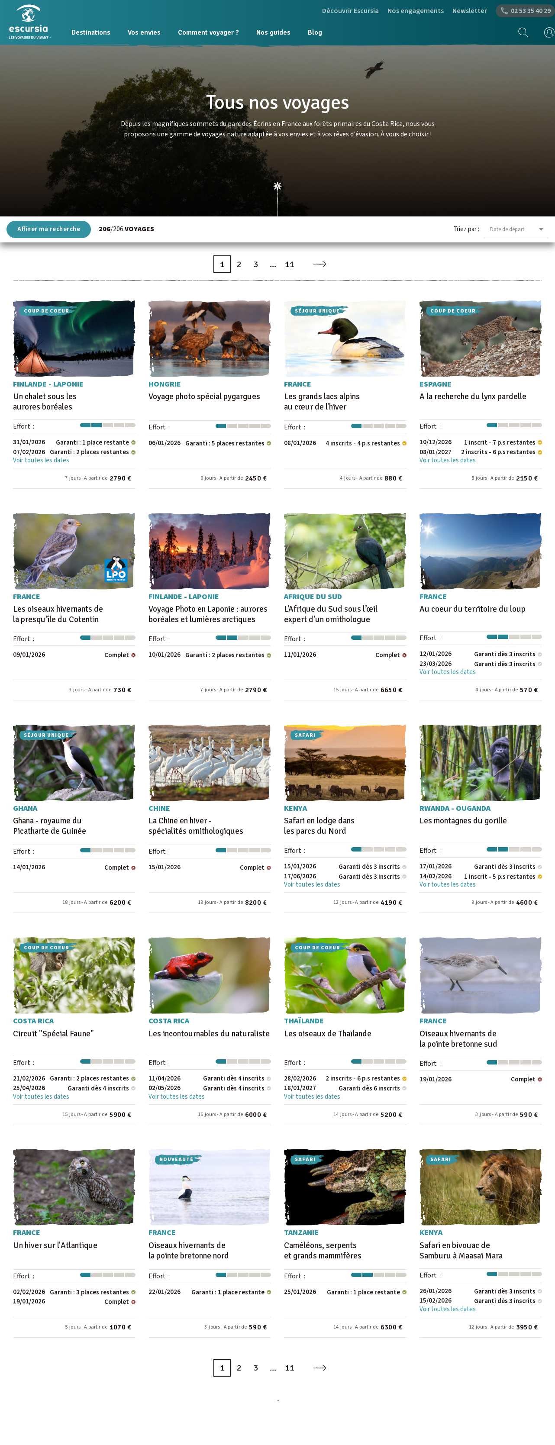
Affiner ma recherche (48, 229)
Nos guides (273, 32)
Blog (315, 32)
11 (289, 264)
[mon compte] (546, 32)
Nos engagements (415, 11)
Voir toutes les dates (41, 460)
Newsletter (469, 11)
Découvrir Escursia (350, 11)
